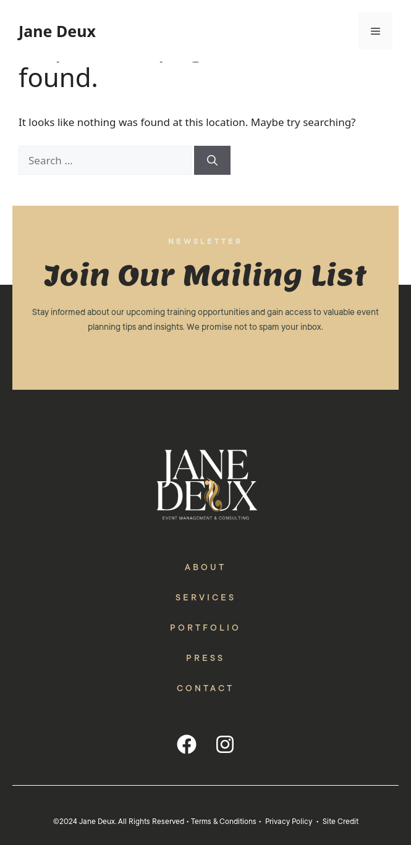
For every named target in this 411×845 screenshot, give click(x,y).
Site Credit (340, 821)
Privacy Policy (288, 821)
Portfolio (205, 628)
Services (206, 597)
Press (205, 658)
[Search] (212, 160)
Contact (205, 688)
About (205, 567)
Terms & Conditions (223, 821)
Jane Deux (57, 30)
